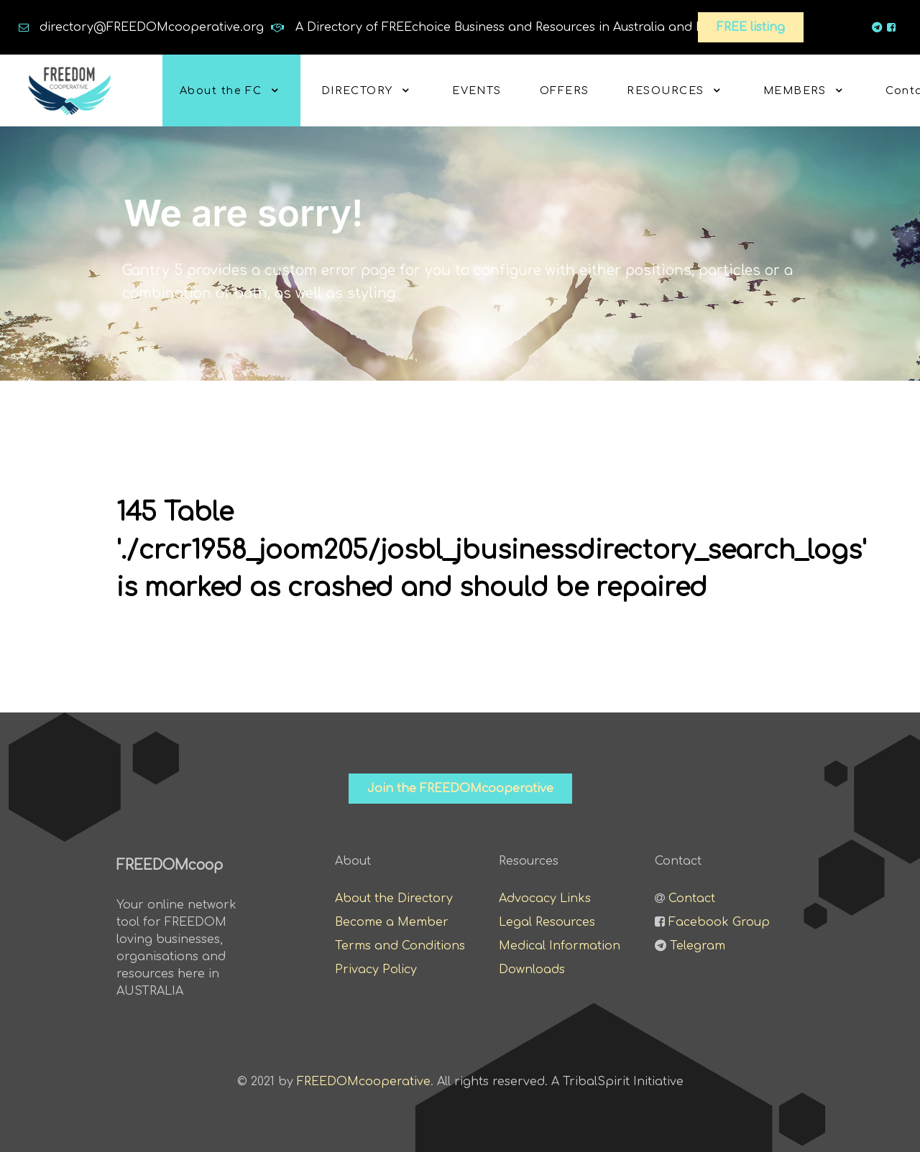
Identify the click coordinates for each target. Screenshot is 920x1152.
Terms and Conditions (400, 945)
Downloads (532, 969)
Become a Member (391, 922)
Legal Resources (547, 922)
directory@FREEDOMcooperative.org (152, 27)
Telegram (697, 945)
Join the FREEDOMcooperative (460, 788)
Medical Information (559, 945)
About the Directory (394, 898)
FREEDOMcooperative (364, 1081)
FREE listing (751, 27)
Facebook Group (719, 922)
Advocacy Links (545, 898)
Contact (691, 898)
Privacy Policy (376, 969)
